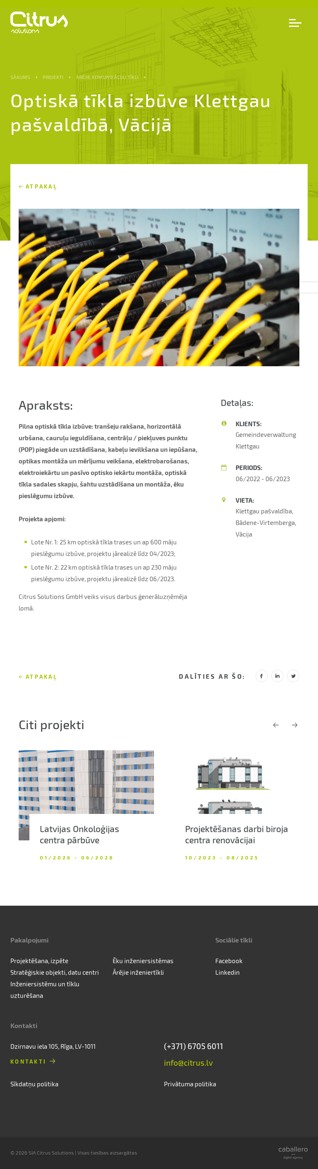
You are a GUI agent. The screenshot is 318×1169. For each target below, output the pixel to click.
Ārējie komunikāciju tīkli (107, 77)
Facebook (229, 960)
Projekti (53, 77)
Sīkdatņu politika (34, 1084)
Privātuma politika (190, 1084)
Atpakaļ (42, 186)
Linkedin (227, 972)
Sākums (20, 77)
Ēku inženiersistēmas (143, 960)
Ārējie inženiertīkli (138, 972)
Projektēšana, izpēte (39, 960)
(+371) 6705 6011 (193, 1046)
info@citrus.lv (188, 1062)
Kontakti (28, 1061)
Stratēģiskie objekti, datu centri (54, 972)
